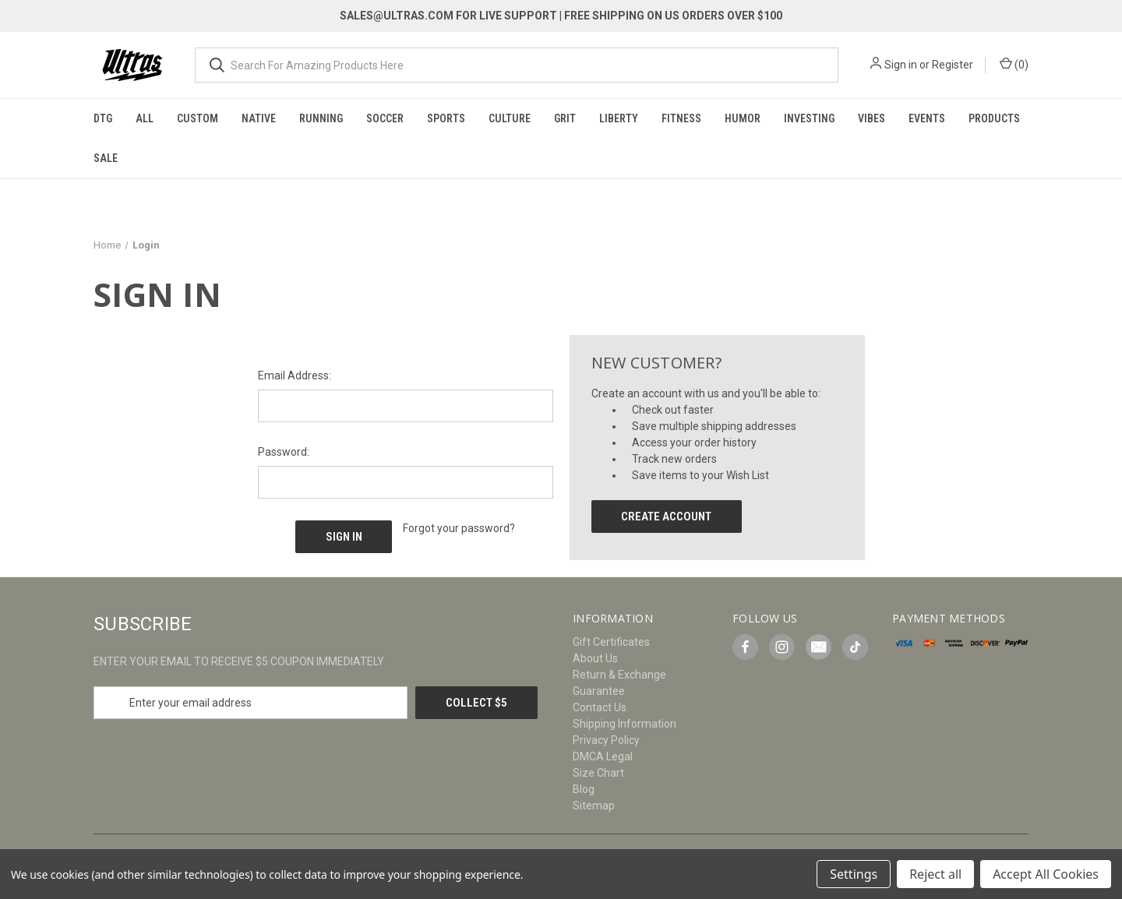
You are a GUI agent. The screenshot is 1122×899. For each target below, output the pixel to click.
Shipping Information (624, 723)
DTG (103, 118)
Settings (853, 874)
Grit (565, 118)
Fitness (681, 118)
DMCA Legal (603, 756)
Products (994, 118)
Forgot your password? (459, 528)
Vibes (871, 118)
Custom (197, 118)
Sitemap (594, 805)
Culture (510, 118)
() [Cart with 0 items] (1014, 64)
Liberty (618, 118)
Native (259, 118)
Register (952, 64)
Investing (809, 118)
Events (927, 118)
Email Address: (294, 375)
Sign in (900, 64)
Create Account (666, 516)
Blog (584, 789)
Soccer (385, 118)
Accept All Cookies (1046, 874)
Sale (106, 158)
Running (321, 118)
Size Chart (598, 773)
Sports (446, 118)
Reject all (935, 874)
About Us (595, 658)
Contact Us (599, 707)
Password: (283, 452)
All (144, 118)
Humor (742, 118)
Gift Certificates (611, 642)
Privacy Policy (606, 740)
